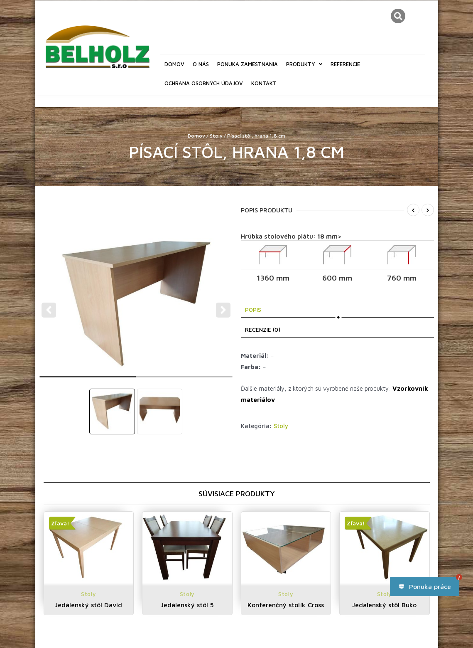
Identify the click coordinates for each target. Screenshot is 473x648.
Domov (174, 64)
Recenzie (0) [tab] (262, 329)
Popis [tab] (253, 309)
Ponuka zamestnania (247, 64)
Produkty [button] (304, 64)
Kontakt (264, 83)
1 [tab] (87, 380)
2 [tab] (184, 380)
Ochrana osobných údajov (203, 83)
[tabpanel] (136, 304)
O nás (201, 64)
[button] (398, 16)
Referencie (345, 64)
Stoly (216, 136)
